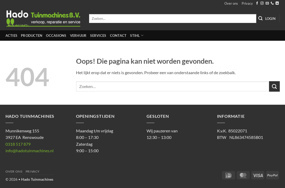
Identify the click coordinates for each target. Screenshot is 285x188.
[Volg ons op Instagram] (262, 3)
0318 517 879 (18, 144)
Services (98, 35)
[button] (270, 18)
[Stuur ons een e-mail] (267, 3)
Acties (11, 35)
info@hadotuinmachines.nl (29, 150)
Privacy (247, 3)
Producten (31, 35)
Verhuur (78, 35)
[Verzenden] (260, 18)
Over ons (231, 3)
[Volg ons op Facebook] (257, 3)
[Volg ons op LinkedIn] (277, 3)
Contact (118, 35)
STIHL (136, 35)
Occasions (56, 35)
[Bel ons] (272, 3)
